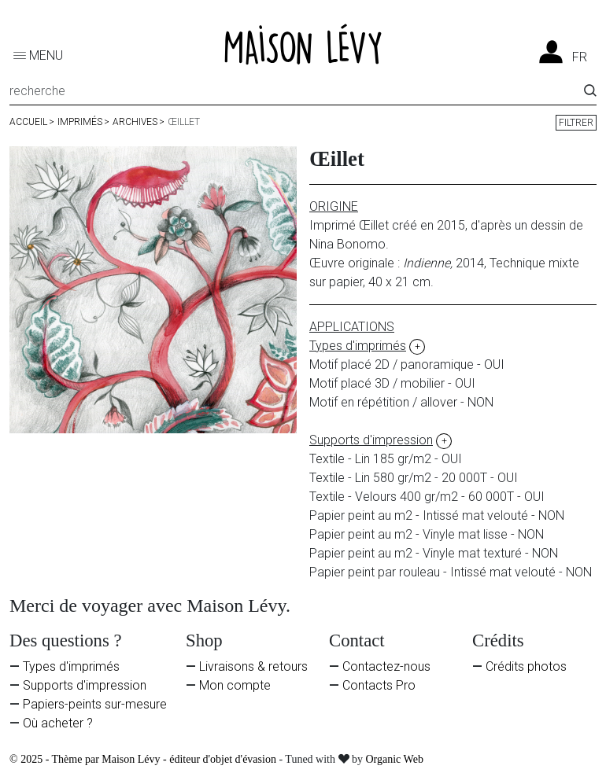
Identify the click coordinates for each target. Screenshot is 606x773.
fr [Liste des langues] (579, 57)
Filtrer (576, 122)
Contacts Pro (379, 685)
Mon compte (235, 685)
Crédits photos (526, 666)
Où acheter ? (58, 723)
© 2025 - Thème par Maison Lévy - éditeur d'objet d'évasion (144, 759)
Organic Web (394, 759)
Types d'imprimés (71, 666)
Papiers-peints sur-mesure (95, 704)
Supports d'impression (84, 685)
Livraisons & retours (253, 666)
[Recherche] (297, 93)
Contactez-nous (386, 666)
